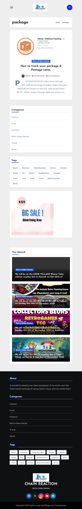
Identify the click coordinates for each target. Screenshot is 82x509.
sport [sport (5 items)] (15, 178)
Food (13, 124)
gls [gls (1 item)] (23, 173)
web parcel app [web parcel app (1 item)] (54, 178)
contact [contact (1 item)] (63, 168)
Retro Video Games (41, 61)
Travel (14, 143)
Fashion (15, 117)
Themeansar (60, 505)
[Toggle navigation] (12, 7)
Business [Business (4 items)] (25, 168)
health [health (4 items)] (31, 173)
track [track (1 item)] (32, 178)
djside (26, 76)
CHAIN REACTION (41, 484)
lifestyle (15, 130)
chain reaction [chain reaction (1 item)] (40, 168)
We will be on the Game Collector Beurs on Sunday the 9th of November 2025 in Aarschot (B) (39, 330)
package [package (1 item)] (56, 173)
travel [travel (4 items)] (41, 178)
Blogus (48, 505)
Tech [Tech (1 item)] (24, 178)
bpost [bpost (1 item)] (15, 168)
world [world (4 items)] (15, 183)
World (14, 149)
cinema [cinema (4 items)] (53, 168)
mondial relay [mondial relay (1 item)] (44, 173)
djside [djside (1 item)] (15, 173)
